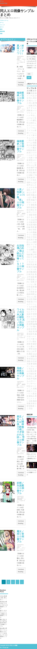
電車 (35, 378)
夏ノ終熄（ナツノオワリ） (20, 49)
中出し (33, 115)
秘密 (28, 195)
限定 (34, 150)
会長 (35, 306)
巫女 (28, 316)
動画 (1, 29)
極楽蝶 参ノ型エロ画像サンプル (20, 146)
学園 (34, 142)
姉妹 (31, 175)
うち (28, 346)
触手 (33, 167)
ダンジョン (32, 282)
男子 (32, 239)
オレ (32, 366)
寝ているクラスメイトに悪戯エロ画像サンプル (3, 614)
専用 (32, 227)
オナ (28, 217)
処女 (35, 207)
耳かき (31, 368)
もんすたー (31, 381)
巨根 (33, 319)
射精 (34, 145)
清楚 (35, 242)
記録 (28, 321)
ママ (28, 113)
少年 (35, 254)
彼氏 (28, 190)
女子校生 (30, 373)
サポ (28, 336)
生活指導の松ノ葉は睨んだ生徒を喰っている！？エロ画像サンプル (20, 258)
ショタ (33, 202)
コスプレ (32, 340)
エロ (34, 90)
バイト (29, 393)
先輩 (31, 157)
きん (32, 217)
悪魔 (28, 403)
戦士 (35, 252)
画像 (1, 33)
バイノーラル (31, 126)
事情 (31, 349)
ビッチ (29, 120)
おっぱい (32, 196)
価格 (35, 272)
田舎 (32, 291)
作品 (28, 237)
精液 (28, 391)
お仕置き (30, 371)
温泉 (28, 314)
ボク (35, 160)
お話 (33, 219)
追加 (35, 349)
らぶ (31, 242)
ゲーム (2, 22)
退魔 (35, 388)
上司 (28, 277)
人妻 (33, 103)
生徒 (31, 222)
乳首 (32, 264)
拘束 (28, 378)
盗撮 (32, 279)
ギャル (33, 108)
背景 (35, 214)
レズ (28, 291)
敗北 (28, 210)
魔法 (34, 147)
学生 (35, 329)
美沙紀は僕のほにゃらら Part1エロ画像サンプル (4, 605)
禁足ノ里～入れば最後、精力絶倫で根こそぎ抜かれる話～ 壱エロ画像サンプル (20, 430)
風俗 (35, 401)
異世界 (31, 170)
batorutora (20, 56)
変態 (31, 160)
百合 (31, 408)
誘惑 (35, 234)
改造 (31, 401)
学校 (34, 229)
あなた (29, 192)
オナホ (31, 187)
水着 (28, 289)
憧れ (35, 326)
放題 (32, 277)
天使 (28, 363)
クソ (28, 366)
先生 (34, 180)
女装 (28, 329)
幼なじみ (30, 351)
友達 (31, 224)
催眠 (32, 205)
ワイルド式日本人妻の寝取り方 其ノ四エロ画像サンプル (21, 320)
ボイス (2, 27)
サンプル (30, 88)
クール (33, 391)
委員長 (29, 334)
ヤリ (28, 234)
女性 (31, 299)
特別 (28, 386)
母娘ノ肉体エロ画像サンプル (20, 373)
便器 (31, 214)
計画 (28, 274)
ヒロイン (30, 162)
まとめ (29, 232)
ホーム (2, 1)
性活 (28, 202)
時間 (32, 294)
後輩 (28, 200)
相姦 (28, 309)
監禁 (32, 286)
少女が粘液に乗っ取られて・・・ (3, 597)
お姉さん (32, 123)
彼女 (35, 98)
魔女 (31, 354)
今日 (32, 361)
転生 (35, 309)
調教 (28, 110)
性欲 (35, 237)
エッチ (29, 95)
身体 (28, 344)
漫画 (35, 363)
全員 (32, 403)
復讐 (31, 324)
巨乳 (35, 105)
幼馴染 (29, 150)
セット (33, 113)
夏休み (31, 396)
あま (35, 358)
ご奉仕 (29, 229)
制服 (32, 356)
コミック (2, 25)
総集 (31, 105)
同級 (35, 299)
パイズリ (30, 269)
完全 (32, 274)
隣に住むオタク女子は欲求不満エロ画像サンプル (3, 623)
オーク (33, 386)
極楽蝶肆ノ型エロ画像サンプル (20, 98)
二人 (31, 388)
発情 (28, 264)
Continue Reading (21, 84)
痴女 (34, 341)
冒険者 (31, 406)
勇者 (34, 197)
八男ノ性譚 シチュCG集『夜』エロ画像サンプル (21, 198)
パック (29, 147)
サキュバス (32, 136)
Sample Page (3, 3)
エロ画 (29, 90)
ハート (33, 336)
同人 (31, 98)
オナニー (30, 125)
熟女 (31, 331)
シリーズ (32, 178)
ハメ (28, 115)
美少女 (29, 145)
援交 (35, 344)
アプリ (33, 190)
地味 (35, 224)
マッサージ (31, 383)
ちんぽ (33, 182)
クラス (29, 339)
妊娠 (28, 227)
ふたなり (30, 118)
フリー (29, 247)
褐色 (35, 267)
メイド (29, 135)
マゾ (32, 244)
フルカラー (32, 302)
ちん (28, 311)
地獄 (28, 254)
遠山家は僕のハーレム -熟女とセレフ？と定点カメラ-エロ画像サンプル (4, 633)
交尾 (32, 281)
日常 (28, 286)
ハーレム (32, 133)
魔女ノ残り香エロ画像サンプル (20, 536)
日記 (28, 257)
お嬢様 (31, 249)
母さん (31, 376)
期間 (28, 182)
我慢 (28, 361)
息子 (34, 192)
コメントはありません (21, 62)
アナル (33, 289)
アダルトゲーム (4, 20)
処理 (28, 239)
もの (31, 306)
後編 (34, 232)
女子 (28, 108)
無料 (28, 207)
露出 (28, 244)
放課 (32, 321)
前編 (32, 200)
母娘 (28, 301)
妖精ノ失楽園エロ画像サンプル (20, 488)
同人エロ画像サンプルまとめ (17, 12)
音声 (28, 185)
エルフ (31, 155)
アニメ (29, 398)
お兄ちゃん (32, 295)
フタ (31, 326)
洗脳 (32, 195)
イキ (28, 205)
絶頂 (35, 222)
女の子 (31, 140)
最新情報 (2, 31)
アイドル (30, 130)
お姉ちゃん (31, 163)
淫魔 (31, 272)
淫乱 (31, 172)
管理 (35, 314)
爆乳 (34, 120)
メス (35, 110)
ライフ (33, 311)
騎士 (32, 210)
